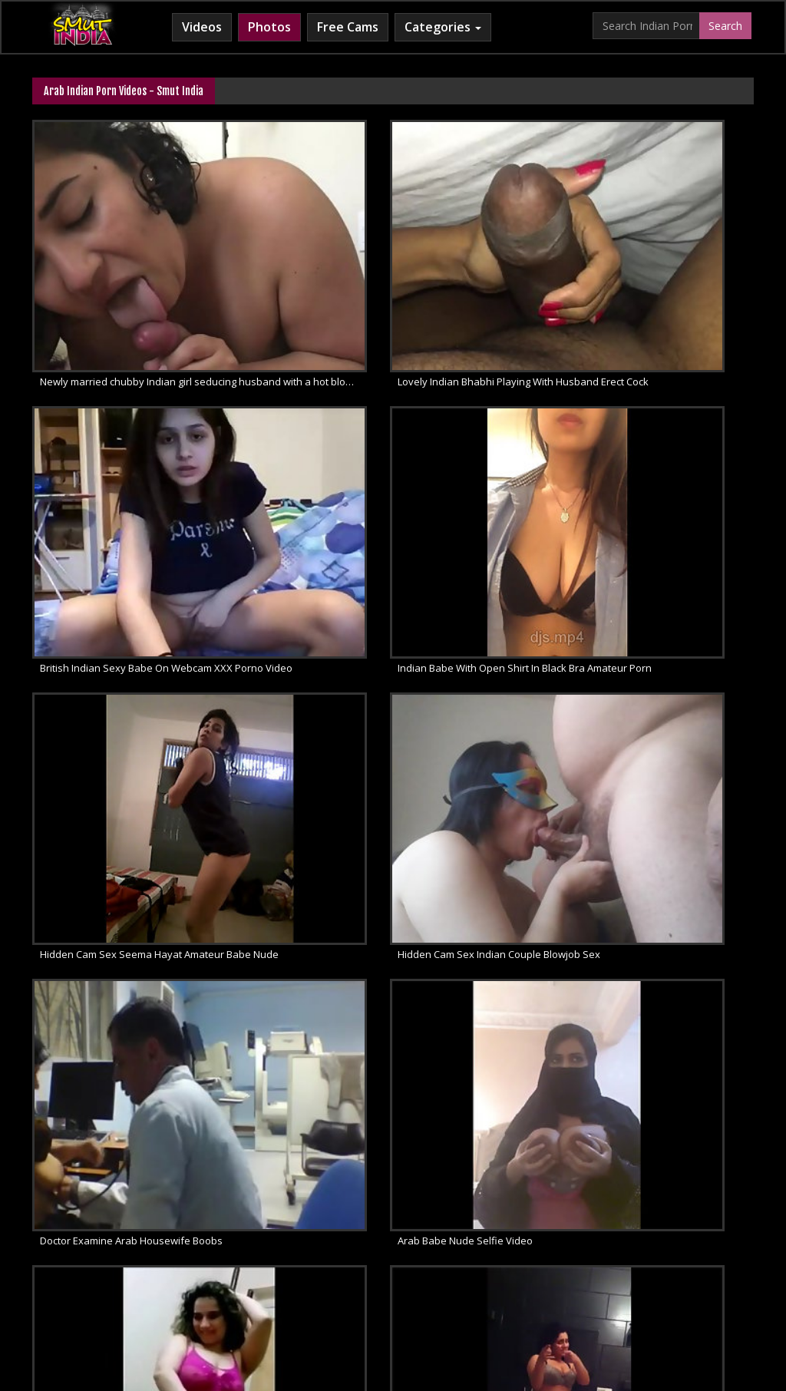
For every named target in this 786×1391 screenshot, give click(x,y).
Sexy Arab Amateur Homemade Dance (129, 912)
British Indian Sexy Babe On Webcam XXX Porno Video (645, 299)
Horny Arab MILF (271, 1252)
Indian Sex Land (654, 1252)
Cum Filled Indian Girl (377, 1252)
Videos (202, 26)
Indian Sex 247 (566, 1252)
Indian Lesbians (479, 1252)
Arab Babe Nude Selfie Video (355, 708)
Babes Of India (87, 1252)
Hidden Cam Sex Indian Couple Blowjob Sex (638, 503)
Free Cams (347, 26)
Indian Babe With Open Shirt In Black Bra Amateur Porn (148, 503)
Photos (269, 26)
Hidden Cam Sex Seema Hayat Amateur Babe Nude (396, 503)
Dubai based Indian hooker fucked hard (381, 912)
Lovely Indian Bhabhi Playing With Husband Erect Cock (396, 299)
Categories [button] (443, 26)
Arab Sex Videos (176, 1252)
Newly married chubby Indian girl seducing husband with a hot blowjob (148, 299)
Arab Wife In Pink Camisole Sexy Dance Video (642, 708)
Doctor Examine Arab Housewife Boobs (131, 708)
